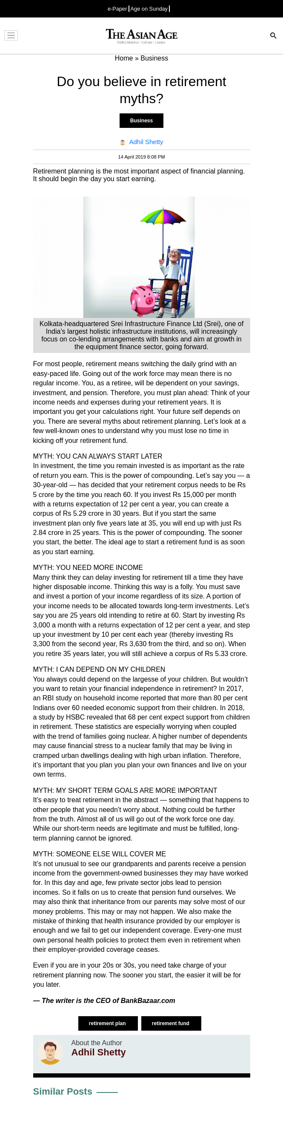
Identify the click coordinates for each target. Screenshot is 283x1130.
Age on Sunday (149, 9)
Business (141, 121)
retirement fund (171, 1023)
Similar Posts (62, 1091)
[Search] (273, 36)
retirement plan (108, 1023)
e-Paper (117, 9)
